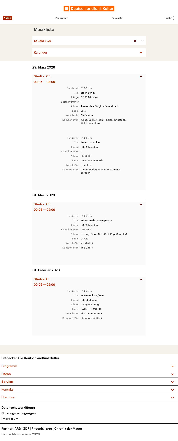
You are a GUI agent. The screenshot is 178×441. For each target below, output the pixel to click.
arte (50, 428)
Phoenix (39, 428)
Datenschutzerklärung (18, 407)
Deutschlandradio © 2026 (20, 434)
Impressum (9, 418)
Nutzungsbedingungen (18, 413)
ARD (18, 428)
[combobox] (34, 40)
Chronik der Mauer (68, 428)
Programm (61, 17)
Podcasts (116, 17)
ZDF (27, 428)
